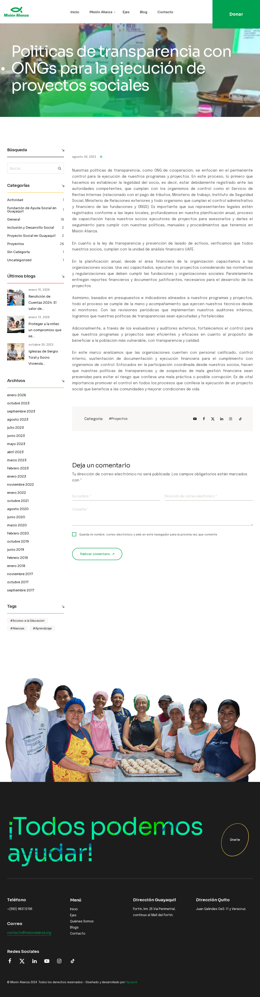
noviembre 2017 (20, 574)
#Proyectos (118, 419)
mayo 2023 (16, 444)
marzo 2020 (17, 525)
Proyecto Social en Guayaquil (31, 235)
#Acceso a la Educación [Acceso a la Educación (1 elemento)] (27, 620)
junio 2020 (16, 517)
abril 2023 (15, 452)
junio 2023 (16, 436)
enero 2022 (16, 492)
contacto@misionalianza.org (29, 933)
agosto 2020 (18, 509)
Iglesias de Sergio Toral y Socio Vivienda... (43, 357)
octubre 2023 (18, 403)
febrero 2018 (17, 557)
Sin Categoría (18, 252)
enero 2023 (16, 476)
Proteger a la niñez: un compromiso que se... (44, 330)
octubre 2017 (18, 582)
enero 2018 (16, 566)
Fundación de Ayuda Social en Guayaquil (31, 210)
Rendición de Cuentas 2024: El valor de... (42, 302)
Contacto (165, 12)
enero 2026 (16, 395)
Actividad (15, 200)
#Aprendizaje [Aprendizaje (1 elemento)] (42, 628)
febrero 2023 (18, 468)
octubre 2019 (18, 541)
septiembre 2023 (21, 411)
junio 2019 (15, 549)
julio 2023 (15, 427)
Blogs (74, 927)
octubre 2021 (18, 501)
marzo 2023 (16, 460)
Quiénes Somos (82, 921)
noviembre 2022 (20, 484)
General (13, 219)
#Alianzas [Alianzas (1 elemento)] (17, 628)
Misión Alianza (100, 12)
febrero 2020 (18, 533)
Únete (235, 840)
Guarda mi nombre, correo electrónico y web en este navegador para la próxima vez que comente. (148, 534)
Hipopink (131, 982)
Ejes (126, 12)
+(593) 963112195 (19, 909)
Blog (143, 12)
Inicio (74, 12)
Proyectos (15, 244)
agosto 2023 (17, 419)
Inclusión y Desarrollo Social (30, 227)
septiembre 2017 (20, 590)
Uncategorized (19, 260)
